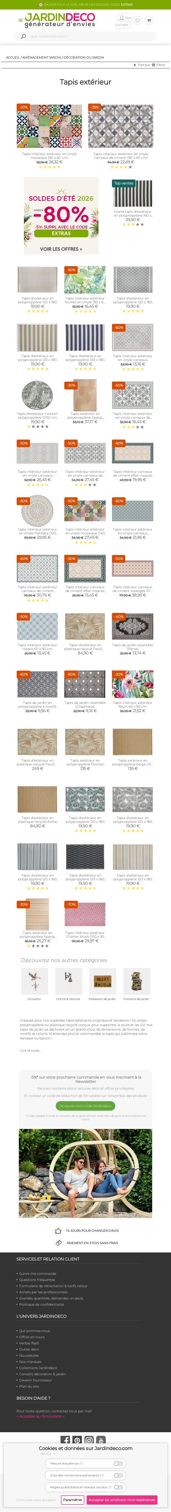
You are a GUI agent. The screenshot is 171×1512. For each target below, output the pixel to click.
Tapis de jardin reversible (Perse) (132, 647)
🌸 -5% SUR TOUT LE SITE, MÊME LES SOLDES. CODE (85, 4)
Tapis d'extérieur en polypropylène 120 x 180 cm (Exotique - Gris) (132, 822)
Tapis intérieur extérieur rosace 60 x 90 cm (37, 647)
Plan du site (29, 1386)
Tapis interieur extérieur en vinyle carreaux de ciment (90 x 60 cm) (120, 156)
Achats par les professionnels (43, 1292)
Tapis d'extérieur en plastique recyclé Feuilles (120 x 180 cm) (85, 649)
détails (48, 1453)
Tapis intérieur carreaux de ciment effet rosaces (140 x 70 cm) (132, 475)
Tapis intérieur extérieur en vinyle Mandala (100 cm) (37, 533)
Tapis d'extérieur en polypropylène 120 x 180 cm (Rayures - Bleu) (85, 360)
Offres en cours (32, 1337)
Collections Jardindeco (38, 1368)
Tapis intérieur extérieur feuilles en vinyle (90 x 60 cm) (85, 302)
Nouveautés (29, 1355)
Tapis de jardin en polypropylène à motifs (37, 705)
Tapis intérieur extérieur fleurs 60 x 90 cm (132, 705)
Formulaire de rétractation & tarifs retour (53, 1286)
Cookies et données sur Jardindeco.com (85, 1448)
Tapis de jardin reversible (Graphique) (85, 705)
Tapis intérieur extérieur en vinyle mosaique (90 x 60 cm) (49, 156)
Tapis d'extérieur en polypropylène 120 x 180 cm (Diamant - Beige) (37, 302)
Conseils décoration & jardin (42, 1374)
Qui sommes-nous (34, 1331)
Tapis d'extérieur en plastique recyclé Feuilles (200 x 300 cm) (37, 764)
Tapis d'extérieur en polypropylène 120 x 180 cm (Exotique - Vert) (85, 822)
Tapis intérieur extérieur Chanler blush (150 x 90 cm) (85, 937)
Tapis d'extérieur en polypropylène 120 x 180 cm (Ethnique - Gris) (37, 879)
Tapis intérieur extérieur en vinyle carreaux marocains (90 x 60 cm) (132, 360)
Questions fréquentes (37, 1280)
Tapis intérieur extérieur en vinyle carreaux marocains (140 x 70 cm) (37, 475)
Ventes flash (29, 1343)
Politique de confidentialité (41, 1304)
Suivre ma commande (37, 1273)
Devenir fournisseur (35, 1380)
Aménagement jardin (41, 57)
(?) (81, 1463)
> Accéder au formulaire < (40, 1416)
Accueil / (13, 57)
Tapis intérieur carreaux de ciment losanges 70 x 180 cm (133, 591)
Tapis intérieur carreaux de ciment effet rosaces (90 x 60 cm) (85, 591)
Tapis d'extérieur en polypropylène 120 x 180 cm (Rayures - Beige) (37, 360)
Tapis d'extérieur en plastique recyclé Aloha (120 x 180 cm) (37, 822)
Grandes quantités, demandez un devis (51, 1298)
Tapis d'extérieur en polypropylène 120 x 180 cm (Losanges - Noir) (85, 879)
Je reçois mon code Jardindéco (85, 1106)
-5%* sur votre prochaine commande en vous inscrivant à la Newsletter (85, 1079)
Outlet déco (29, 1349)
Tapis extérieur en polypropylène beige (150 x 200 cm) (132, 764)
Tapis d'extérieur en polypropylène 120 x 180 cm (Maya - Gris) (132, 302)
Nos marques (30, 1362)
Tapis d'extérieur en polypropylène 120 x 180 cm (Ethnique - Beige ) (132, 879)
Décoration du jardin (84, 57)
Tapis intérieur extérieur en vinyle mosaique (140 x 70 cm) (85, 533)
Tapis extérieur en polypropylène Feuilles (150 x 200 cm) (85, 764)
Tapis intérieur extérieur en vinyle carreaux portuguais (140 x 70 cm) (132, 533)
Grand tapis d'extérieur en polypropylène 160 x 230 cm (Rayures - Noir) (132, 215)
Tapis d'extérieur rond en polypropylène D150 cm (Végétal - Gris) (37, 417)
